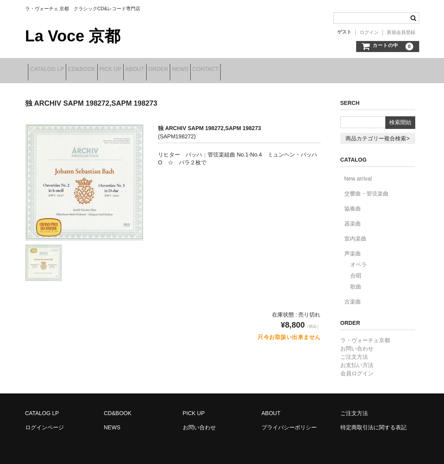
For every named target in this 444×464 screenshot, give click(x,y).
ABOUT (174, 70)
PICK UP (138, 70)
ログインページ (44, 422)
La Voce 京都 (72, 36)
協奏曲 (352, 203)
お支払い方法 (356, 360)
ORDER (210, 70)
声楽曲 (352, 248)
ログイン (369, 32)
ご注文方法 (354, 351)
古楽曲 (352, 296)
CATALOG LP (50, 70)
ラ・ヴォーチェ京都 (365, 335)
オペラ (358, 259)
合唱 (355, 270)
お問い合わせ (356, 343)
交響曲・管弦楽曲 (366, 188)
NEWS (244, 70)
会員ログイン (356, 368)
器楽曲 (352, 218)
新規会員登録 (401, 32)
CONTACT (282, 70)
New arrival (358, 173)
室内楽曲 (355, 233)
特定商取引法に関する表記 (373, 422)
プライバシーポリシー (289, 422)
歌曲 (355, 281)
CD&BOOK (97, 70)
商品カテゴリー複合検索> (377, 133)
